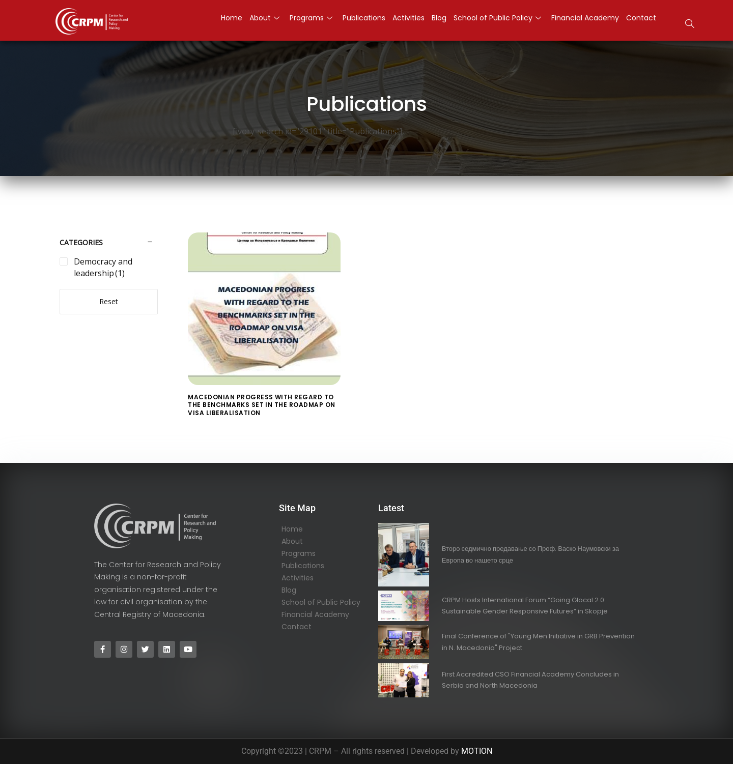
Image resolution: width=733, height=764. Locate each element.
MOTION (476, 751)
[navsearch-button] (690, 25)
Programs (298, 553)
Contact (296, 627)
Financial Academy (315, 614)
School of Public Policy (320, 602)
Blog (288, 590)
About (292, 541)
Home (292, 529)
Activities (297, 578)
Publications (302, 566)
